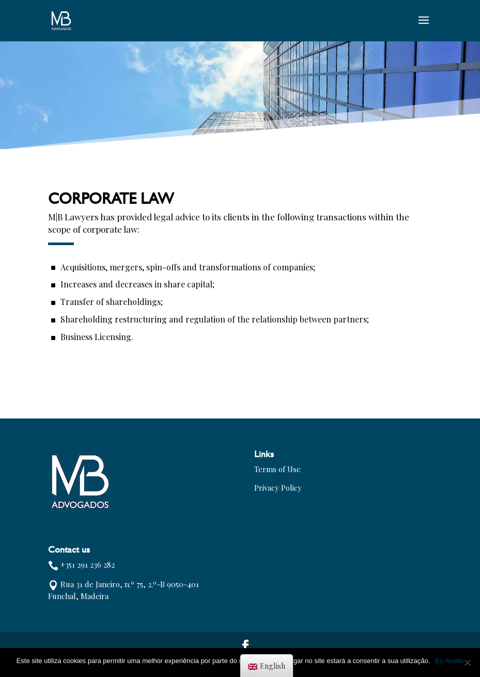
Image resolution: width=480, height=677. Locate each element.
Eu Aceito (449, 661)
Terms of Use (277, 469)
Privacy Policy (278, 487)
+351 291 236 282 (87, 564)
